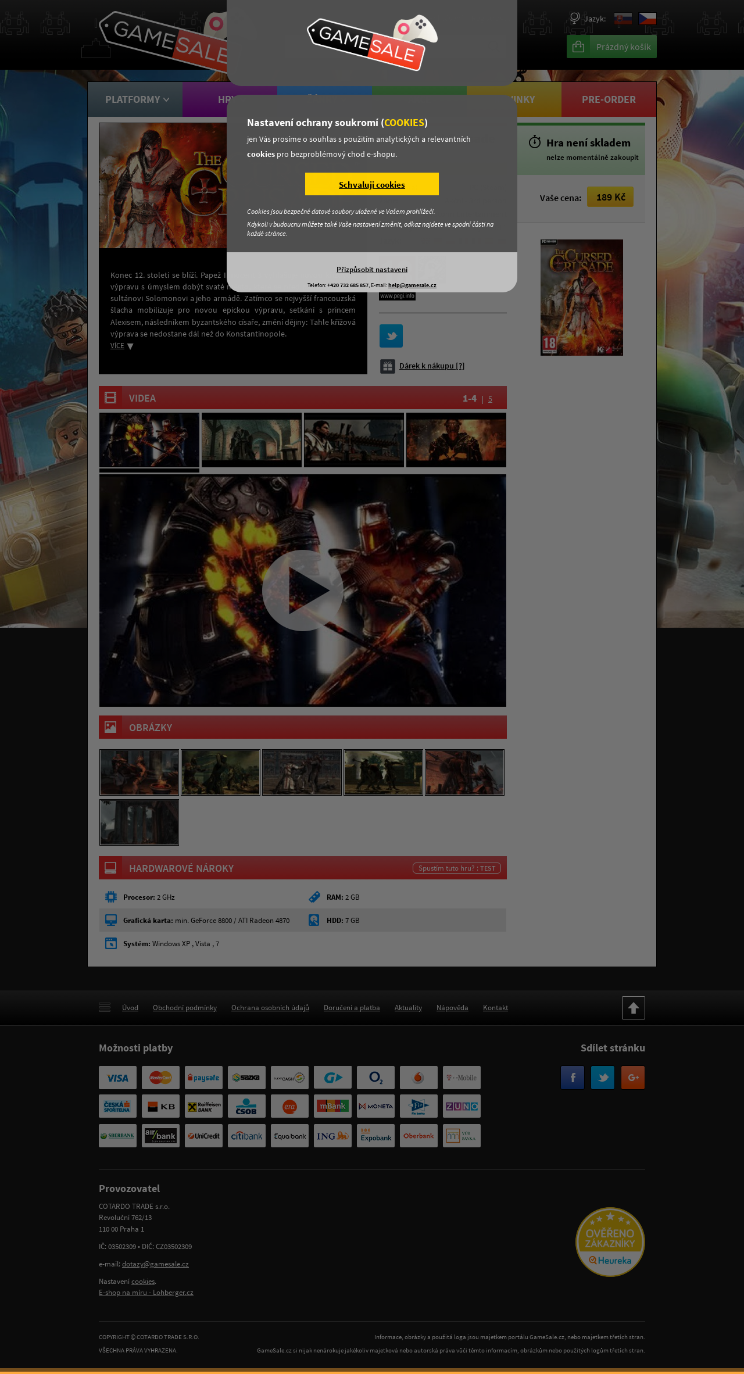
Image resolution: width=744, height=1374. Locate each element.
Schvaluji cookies (372, 184)
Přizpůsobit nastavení (372, 269)
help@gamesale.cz (412, 285)
